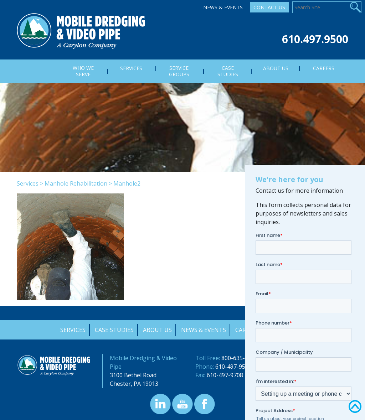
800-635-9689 (239, 358)
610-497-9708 (225, 375)
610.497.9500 (315, 39)
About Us (157, 330)
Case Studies (114, 330)
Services (27, 183)
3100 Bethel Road (133, 375)
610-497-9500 (233, 366)
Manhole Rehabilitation (76, 183)
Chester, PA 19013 (134, 384)
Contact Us (269, 7)
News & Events (223, 7)
